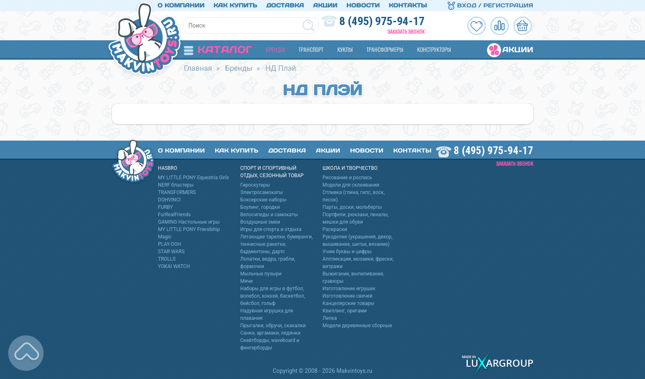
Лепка (329, 318)
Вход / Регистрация (490, 5)
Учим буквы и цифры (346, 251)
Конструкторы (434, 49)
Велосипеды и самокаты (269, 214)
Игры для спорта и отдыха (271, 229)
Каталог (218, 49)
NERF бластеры (176, 185)
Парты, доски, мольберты (352, 207)
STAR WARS (171, 251)
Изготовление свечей (347, 296)
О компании (181, 5)
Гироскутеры (255, 185)
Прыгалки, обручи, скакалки (273, 325)
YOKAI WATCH (174, 266)
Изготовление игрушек (349, 288)
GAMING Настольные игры (189, 222)
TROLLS (167, 259)
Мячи (246, 281)
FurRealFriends (174, 214)
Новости (363, 5)
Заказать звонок (406, 32)
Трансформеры (385, 49)
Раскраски (334, 229)
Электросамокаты (261, 192)
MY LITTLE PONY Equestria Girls (193, 177)
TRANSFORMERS (177, 192)
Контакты (408, 5)
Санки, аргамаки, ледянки (270, 333)
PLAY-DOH (169, 244)
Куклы (345, 49)
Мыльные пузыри (261, 274)
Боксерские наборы (263, 200)
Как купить (235, 5)
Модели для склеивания (350, 185)
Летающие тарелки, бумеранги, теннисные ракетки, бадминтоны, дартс (276, 244)
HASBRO (167, 168)
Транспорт (311, 49)
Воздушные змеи (260, 222)
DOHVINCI (169, 200)
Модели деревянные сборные (357, 325)
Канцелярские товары (348, 303)
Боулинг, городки (260, 207)
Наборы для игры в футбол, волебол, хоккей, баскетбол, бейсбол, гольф (272, 296)
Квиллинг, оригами (344, 311)
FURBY (165, 207)
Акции (325, 5)
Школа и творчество (350, 168)
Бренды (275, 49)
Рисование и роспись (347, 177)
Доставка (285, 5)
